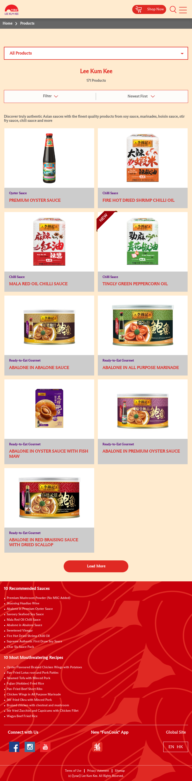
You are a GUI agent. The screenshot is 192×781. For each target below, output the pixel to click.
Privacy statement (98, 770)
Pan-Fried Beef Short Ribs (24, 689)
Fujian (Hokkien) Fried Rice (25, 683)
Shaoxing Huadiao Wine (23, 603)
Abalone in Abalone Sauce (24, 625)
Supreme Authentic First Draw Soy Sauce (34, 641)
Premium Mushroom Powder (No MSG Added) (38, 598)
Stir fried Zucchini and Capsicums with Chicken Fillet (42, 710)
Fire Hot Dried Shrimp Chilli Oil (28, 636)
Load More (96, 566)
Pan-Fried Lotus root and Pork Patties (32, 672)
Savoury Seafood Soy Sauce (25, 614)
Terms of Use (73, 770)
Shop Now (155, 9)
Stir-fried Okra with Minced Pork (29, 700)
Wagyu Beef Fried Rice (22, 716)
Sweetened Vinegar (20, 630)
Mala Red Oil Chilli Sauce (24, 619)
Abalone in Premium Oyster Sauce (30, 609)
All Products (21, 53)
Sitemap (120, 770)
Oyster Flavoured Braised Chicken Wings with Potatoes (44, 667)
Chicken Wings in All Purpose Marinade (34, 694)
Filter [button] (47, 96)
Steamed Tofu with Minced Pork (28, 678)
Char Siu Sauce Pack (20, 647)
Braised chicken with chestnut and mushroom (38, 705)
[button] (173, 9)
